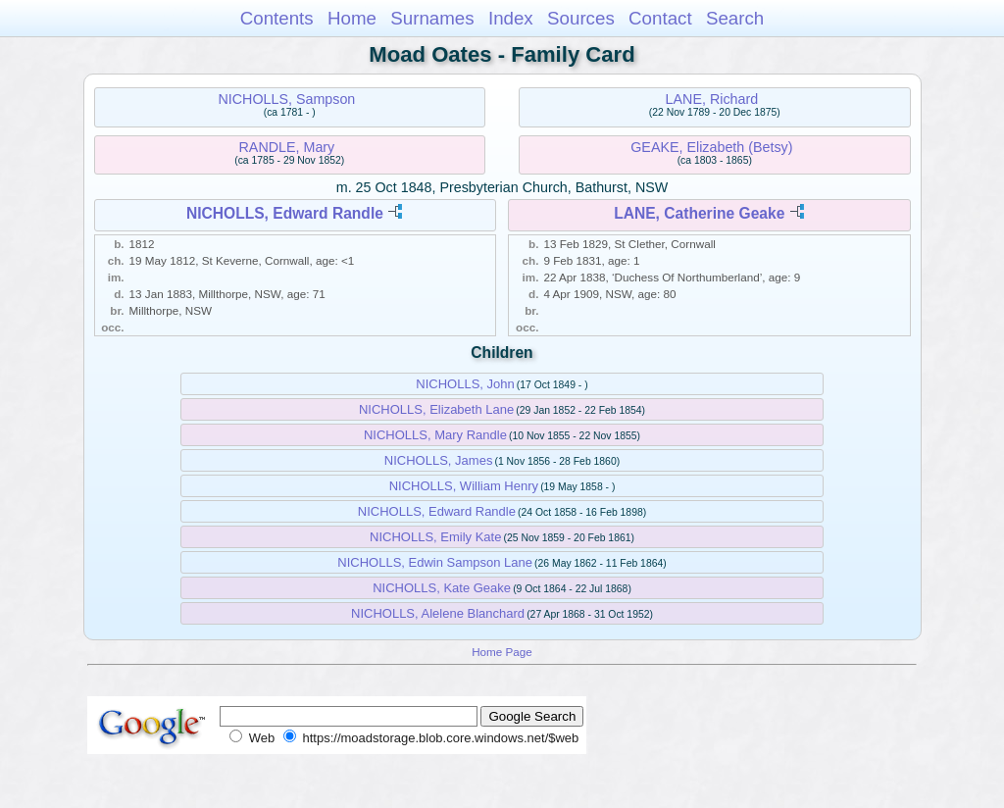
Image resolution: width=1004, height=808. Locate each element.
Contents (277, 18)
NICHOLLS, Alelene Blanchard (438, 613)
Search (735, 18)
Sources (581, 18)
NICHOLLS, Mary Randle (435, 435)
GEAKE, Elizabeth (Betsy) (711, 147)
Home (351, 18)
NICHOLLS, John (465, 384)
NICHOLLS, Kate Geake (442, 588)
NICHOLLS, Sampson (286, 99)
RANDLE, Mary (287, 147)
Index (510, 18)
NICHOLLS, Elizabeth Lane (436, 409)
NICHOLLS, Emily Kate (435, 537)
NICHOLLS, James (438, 460)
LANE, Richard (712, 99)
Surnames (432, 18)
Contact (660, 18)
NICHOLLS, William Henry (463, 486)
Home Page (502, 651)
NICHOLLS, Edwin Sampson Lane (434, 562)
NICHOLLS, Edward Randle (284, 213)
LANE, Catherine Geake (699, 213)
